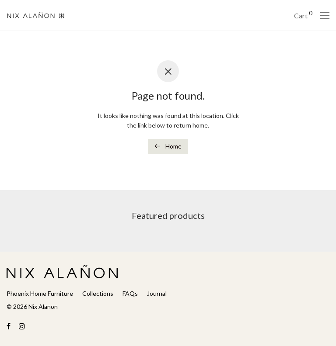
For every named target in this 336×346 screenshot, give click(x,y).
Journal (157, 293)
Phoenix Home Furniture (40, 293)
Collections (97, 293)
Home (168, 146)
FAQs (130, 293)
